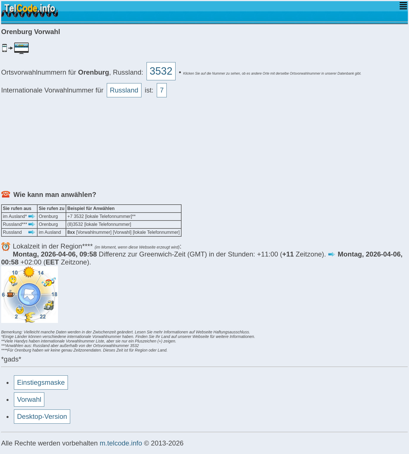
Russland (124, 90)
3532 (161, 71)
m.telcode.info (121, 443)
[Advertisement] (171, 145)
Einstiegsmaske (41, 382)
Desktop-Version (42, 416)
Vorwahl (29, 399)
